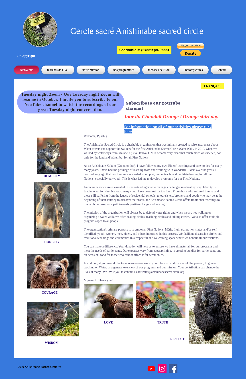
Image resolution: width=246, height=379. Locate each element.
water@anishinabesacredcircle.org (163, 272)
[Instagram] (162, 368)
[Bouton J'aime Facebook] (85, 367)
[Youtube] (151, 368)
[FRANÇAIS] (212, 86)
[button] (144, 50)
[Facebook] (173, 368)
